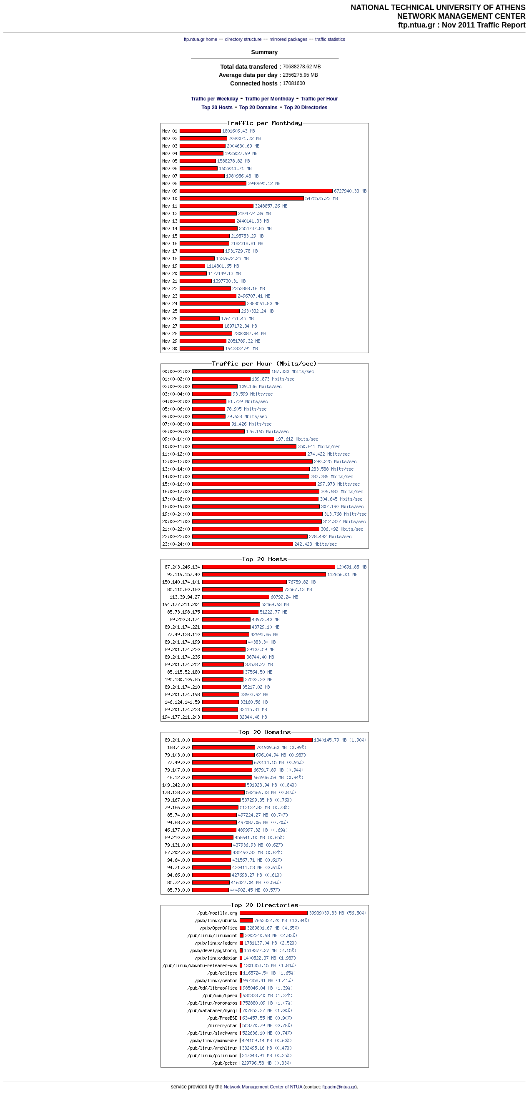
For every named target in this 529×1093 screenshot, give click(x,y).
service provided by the (197, 1087)
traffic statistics (330, 39)
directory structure (243, 39)
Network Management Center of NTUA (263, 1086)
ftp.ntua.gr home (200, 39)
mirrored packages (288, 39)
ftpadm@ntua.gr (338, 1086)
